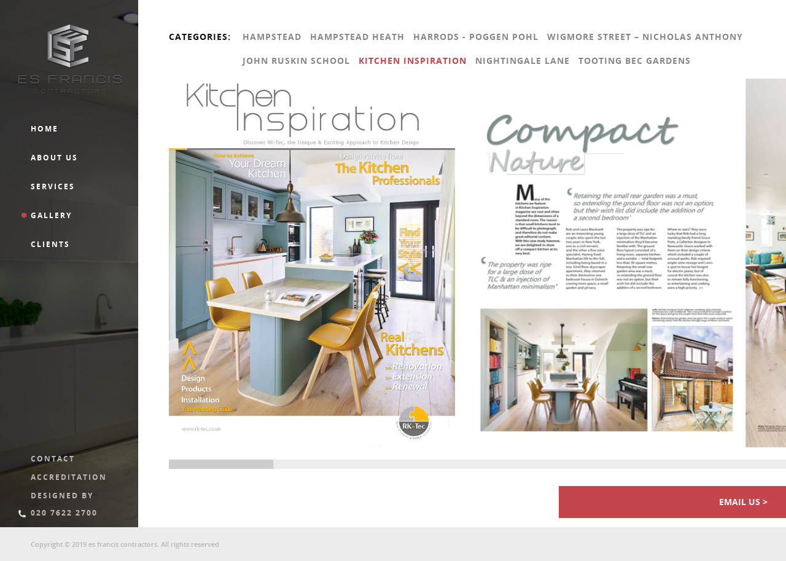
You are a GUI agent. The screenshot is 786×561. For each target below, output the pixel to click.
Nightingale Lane (522, 60)
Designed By (62, 495)
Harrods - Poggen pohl (476, 36)
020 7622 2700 (64, 513)
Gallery (51, 215)
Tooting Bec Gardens (634, 60)
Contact (53, 458)
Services (53, 186)
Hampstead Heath (357, 36)
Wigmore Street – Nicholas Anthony (645, 36)
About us (54, 157)
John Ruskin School (296, 60)
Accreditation (69, 477)
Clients (50, 244)
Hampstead (272, 36)
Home (44, 129)
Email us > (743, 502)
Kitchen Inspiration (413, 60)
